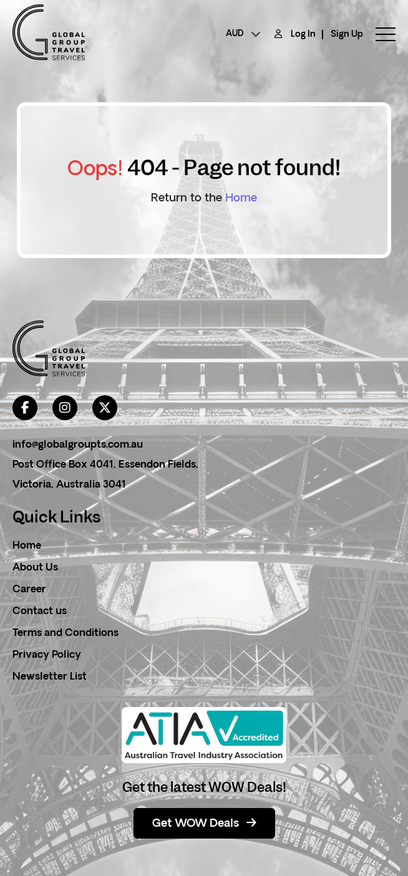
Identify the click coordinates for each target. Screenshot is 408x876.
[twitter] (104, 407)
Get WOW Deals (204, 823)
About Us (35, 568)
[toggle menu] (379, 34)
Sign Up (347, 34)
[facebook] (24, 407)
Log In (303, 34)
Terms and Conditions (65, 633)
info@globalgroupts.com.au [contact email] (77, 445)
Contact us (39, 612)
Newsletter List (49, 677)
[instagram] (64, 407)
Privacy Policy (46, 655)
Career (29, 590)
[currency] (243, 34)
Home (241, 199)
